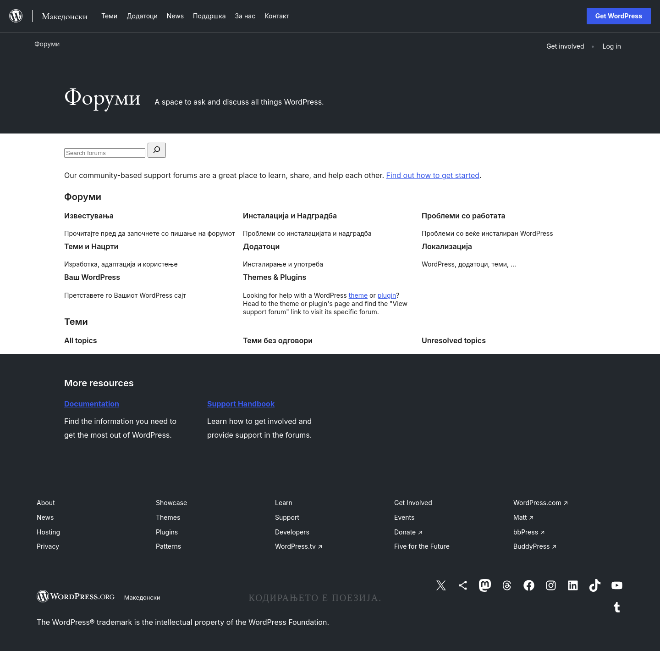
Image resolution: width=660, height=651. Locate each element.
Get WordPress (618, 16)
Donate (408, 532)
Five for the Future (422, 546)
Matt (523, 517)
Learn (283, 502)
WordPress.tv (299, 546)
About (46, 502)
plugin (387, 295)
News (45, 517)
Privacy (48, 546)
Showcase (171, 502)
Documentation (91, 403)
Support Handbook (241, 403)
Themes (168, 517)
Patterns (168, 546)
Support (287, 517)
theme (358, 295)
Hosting (48, 532)
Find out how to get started (432, 175)
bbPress (529, 532)
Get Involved (413, 502)
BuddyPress (534, 546)
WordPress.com (540, 502)
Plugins (167, 532)
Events (404, 517)
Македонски (142, 597)
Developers (292, 532)
